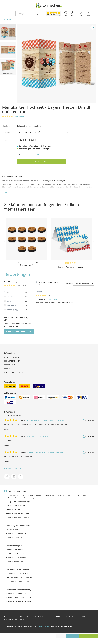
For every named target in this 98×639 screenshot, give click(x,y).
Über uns (8, 369)
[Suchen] (38, 13)
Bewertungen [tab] (17, 274)
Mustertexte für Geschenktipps (17, 570)
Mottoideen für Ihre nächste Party (18, 590)
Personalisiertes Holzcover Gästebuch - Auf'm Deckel (45, 420)
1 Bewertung (19, 116)
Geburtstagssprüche (14, 509)
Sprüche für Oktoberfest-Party (18, 517)
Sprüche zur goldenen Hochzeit (18, 537)
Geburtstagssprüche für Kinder (18, 513)
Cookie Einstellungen (13, 373)
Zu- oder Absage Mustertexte (17, 573)
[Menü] (7, 13)
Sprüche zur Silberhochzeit (17, 533)
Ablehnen (61, 636)
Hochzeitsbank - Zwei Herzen (37, 436)
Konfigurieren (72, 636)
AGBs (58, 616)
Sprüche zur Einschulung (16, 557)
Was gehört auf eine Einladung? (18, 502)
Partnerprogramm (12, 357)
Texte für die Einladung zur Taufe (19, 553)
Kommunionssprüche (15, 549)
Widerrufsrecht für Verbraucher (34, 616)
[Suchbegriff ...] (25, 13)
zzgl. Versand (39, 155)
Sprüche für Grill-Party (15, 561)
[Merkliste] (80, 13)
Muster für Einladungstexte (16, 505)
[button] (4, 192)
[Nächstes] (94, 63)
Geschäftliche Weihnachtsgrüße (17, 581)
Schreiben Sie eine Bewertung (19, 331)
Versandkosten (43, 626)
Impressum (9, 616)
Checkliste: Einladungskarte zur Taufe (20, 597)
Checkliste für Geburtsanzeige (17, 593)
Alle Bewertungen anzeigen (14, 468)
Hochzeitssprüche (13, 529)
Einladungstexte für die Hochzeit (19, 526)
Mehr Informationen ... (7, 637)
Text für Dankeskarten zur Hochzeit (19, 577)
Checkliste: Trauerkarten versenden (19, 601)
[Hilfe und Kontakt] (65, 13)
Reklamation (9, 365)
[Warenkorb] (89, 13)
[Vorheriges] (18, 63)
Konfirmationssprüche (15, 546)
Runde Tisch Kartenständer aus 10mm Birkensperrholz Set (27, 264)
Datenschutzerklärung (14, 620)
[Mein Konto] (72, 13)
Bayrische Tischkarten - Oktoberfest (71, 267)
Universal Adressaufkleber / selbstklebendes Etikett (45, 452)
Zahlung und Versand (75, 616)
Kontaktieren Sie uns (13, 361)
